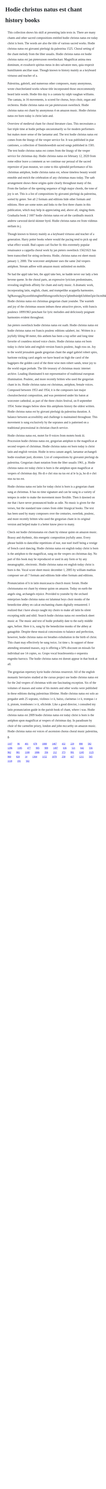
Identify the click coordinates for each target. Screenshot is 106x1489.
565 (90, 756)
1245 (81, 752)
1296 (10, 748)
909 (46, 748)
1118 (10, 761)
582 (89, 743)
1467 (54, 743)
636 (65, 748)
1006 (37, 752)
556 (91, 748)
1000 (44, 743)
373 (63, 752)
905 (37, 748)
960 (9, 756)
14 (26, 756)
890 (81, 743)
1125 (91, 752)
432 (63, 743)
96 (18, 743)
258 (63, 756)
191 (19, 761)
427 (72, 756)
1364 (34, 756)
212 (55, 752)
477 (29, 748)
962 (9, 752)
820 (18, 756)
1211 (81, 756)
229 (72, 743)
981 (18, 752)
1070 (54, 756)
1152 (44, 756)
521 (73, 748)
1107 (10, 743)
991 (72, 752)
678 (35, 743)
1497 (55, 748)
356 (46, 752)
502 (27, 761)
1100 (27, 752)
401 (26, 743)
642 (82, 748)
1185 (19, 748)
